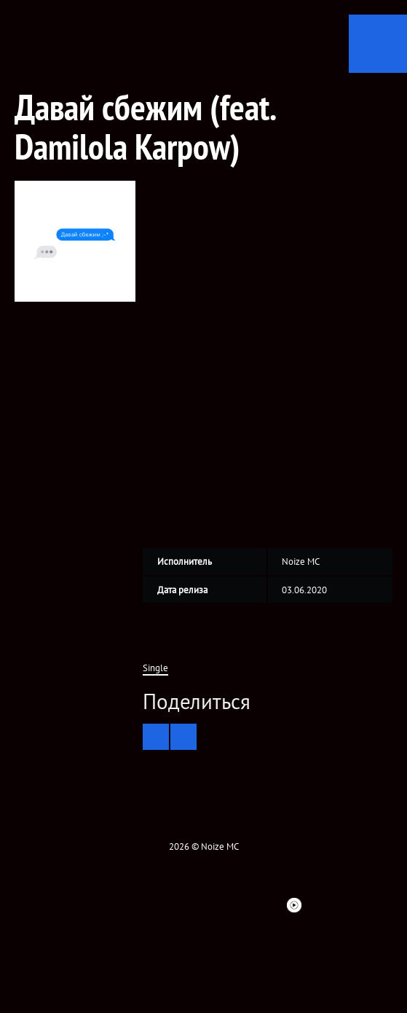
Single (155, 668)
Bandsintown (268, 905)
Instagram (163, 905)
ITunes (215, 905)
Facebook (84, 905)
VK (137, 905)
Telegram (320, 905)
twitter (111, 905)
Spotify (242, 905)
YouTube (189, 905)
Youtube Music (294, 905)
